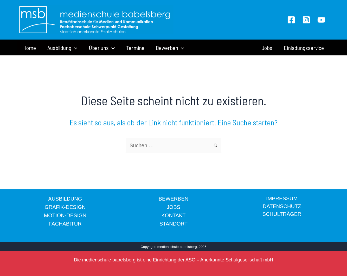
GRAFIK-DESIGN (65, 207)
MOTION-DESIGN (65, 215)
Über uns (102, 47)
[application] (74, 47)
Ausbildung (62, 47)
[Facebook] (291, 20)
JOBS (173, 207)
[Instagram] (306, 20)
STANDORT (173, 224)
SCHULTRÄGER (281, 214)
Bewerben (170, 47)
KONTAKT (174, 215)
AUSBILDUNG (65, 199)
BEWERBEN (173, 199)
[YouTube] (321, 20)
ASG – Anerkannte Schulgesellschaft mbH (229, 259)
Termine (135, 47)
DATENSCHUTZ (282, 206)
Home (29, 47)
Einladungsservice (304, 47)
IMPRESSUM (282, 198)
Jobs (266, 47)
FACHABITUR (65, 224)
